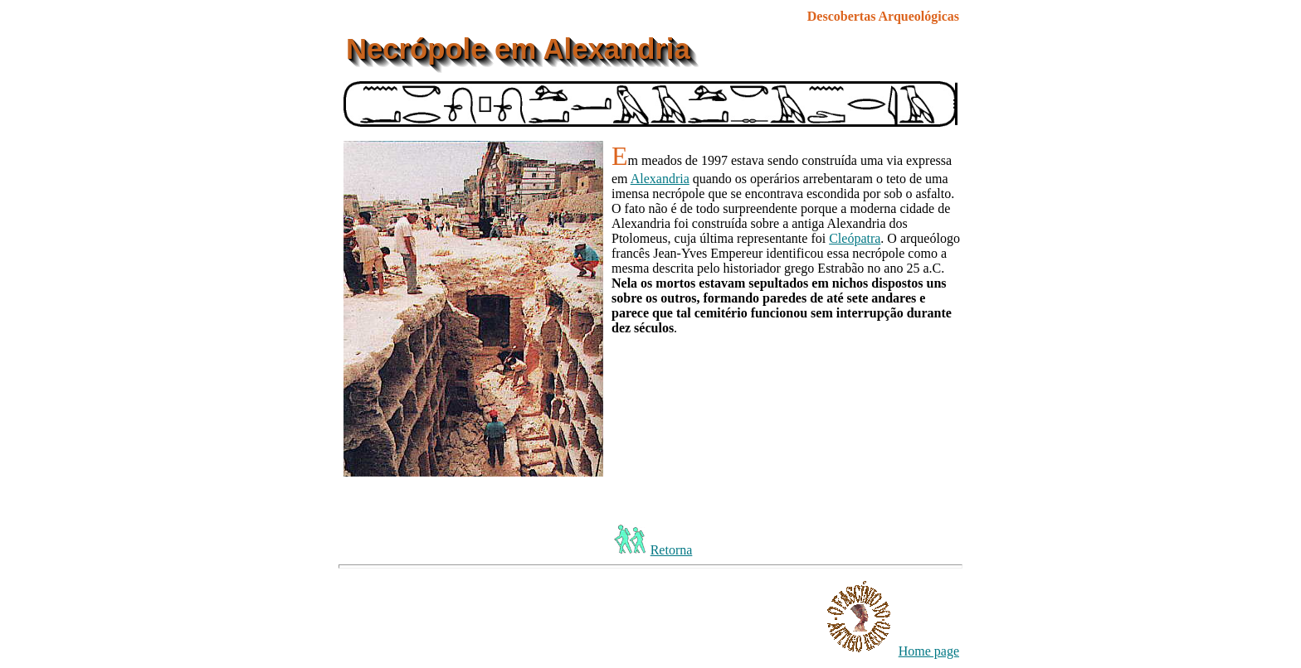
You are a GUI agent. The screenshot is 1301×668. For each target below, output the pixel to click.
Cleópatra (854, 238)
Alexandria (660, 179)
